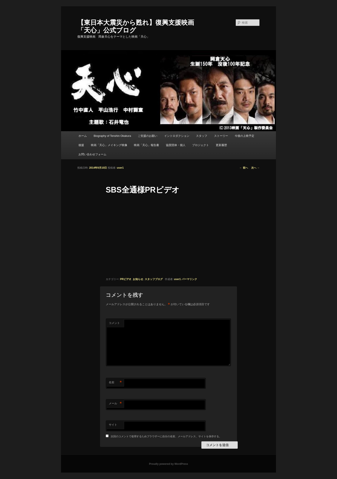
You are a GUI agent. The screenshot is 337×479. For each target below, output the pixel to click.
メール (115, 403)
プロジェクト (200, 145)
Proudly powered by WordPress (168, 463)
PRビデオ (126, 279)
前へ (243, 167)
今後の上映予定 (244, 135)
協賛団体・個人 (175, 145)
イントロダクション (176, 135)
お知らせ (138, 279)
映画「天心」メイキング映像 (109, 145)
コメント (114, 323)
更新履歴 (221, 145)
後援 (81, 145)
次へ (255, 167)
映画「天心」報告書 (146, 145)
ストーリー (221, 135)
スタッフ (201, 135)
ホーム (82, 135)
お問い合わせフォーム (92, 154)
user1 (120, 167)
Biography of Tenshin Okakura (112, 135)
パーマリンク (189, 279)
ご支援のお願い (147, 135)
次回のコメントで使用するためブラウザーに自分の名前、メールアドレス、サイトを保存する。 (166, 436)
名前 (115, 382)
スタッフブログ (154, 279)
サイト (113, 424)
